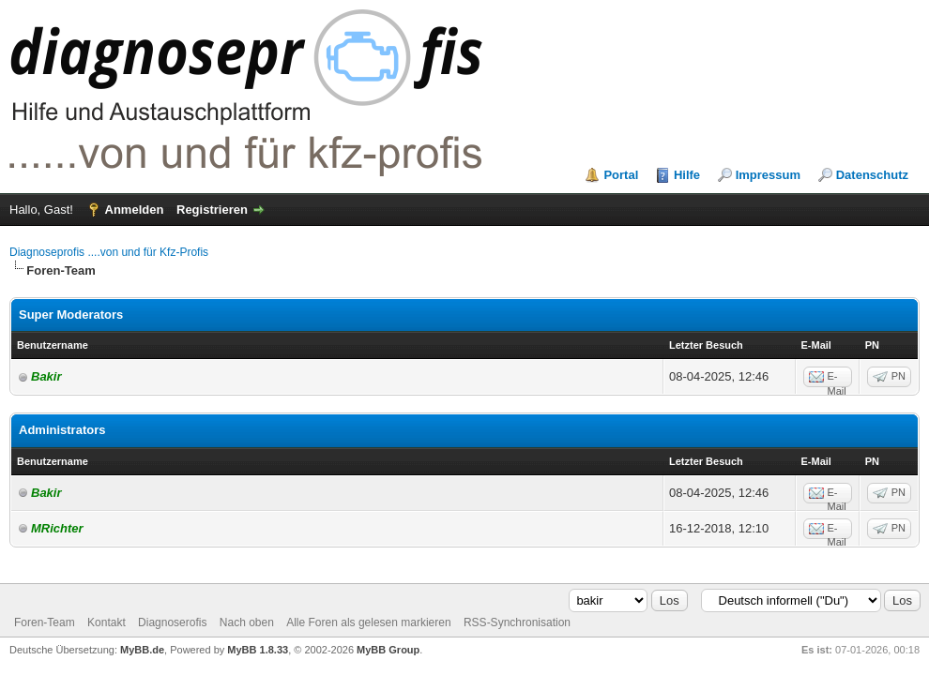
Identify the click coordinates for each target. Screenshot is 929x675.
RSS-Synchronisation (517, 622)
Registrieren (212, 209)
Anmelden (134, 209)
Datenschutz (872, 175)
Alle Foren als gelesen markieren (368, 622)
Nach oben (247, 622)
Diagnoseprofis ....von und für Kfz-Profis (108, 252)
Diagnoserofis (172, 622)
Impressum (768, 175)
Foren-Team (44, 622)
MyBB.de (142, 649)
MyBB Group (388, 649)
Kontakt (106, 622)
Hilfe (687, 175)
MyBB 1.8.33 (257, 649)
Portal (620, 175)
